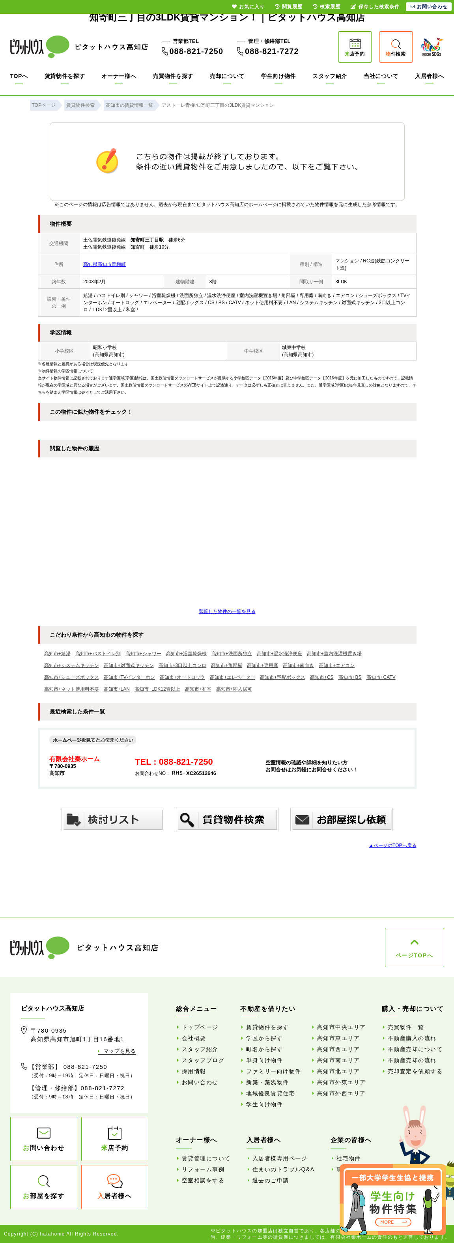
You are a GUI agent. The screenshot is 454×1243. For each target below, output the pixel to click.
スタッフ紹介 (329, 76)
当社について (381, 76)
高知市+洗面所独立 (231, 653)
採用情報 (194, 1071)
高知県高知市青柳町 (104, 264)
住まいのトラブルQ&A (283, 1169)
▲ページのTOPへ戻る (392, 845)
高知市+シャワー (143, 653)
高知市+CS (322, 677)
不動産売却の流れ (412, 1060)
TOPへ (19, 76)
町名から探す (264, 1049)
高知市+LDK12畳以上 (157, 689)
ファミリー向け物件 (273, 1071)
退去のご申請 (270, 1180)
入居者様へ (429, 76)
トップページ (200, 1027)
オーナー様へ (118, 76)
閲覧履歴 (289, 6)
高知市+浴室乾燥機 (186, 653)
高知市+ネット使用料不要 (71, 689)
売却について (227, 76)
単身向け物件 (264, 1060)
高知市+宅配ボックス (282, 677)
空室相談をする (203, 1180)
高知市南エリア (338, 1060)
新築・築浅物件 (267, 1082)
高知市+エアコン (337, 665)
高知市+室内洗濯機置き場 (334, 653)
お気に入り (248, 6)
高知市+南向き (298, 665)
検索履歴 (326, 6)
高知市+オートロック (182, 677)
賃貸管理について (206, 1158)
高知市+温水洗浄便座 (279, 653)
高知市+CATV (381, 677)
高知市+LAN (117, 689)
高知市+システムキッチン (71, 665)
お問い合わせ (200, 1082)
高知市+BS (350, 677)
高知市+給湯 (57, 653)
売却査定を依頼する (415, 1071)
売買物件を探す (173, 76)
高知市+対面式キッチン (129, 665)
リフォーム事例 (203, 1169)
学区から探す (264, 1038)
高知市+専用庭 (262, 665)
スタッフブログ (203, 1060)
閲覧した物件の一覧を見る (227, 611)
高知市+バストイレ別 (98, 653)
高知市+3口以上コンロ (183, 665)
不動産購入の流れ (412, 1038)
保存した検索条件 (375, 6)
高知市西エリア (338, 1049)
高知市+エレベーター (232, 677)
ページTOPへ (414, 955)
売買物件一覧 (406, 1027)
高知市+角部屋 (226, 665)
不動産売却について (415, 1049)
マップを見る (120, 1051)
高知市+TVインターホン (129, 677)
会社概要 (194, 1038)
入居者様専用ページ (280, 1158)
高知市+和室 (198, 689)
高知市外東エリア (341, 1082)
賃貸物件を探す (65, 76)
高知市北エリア (338, 1071)
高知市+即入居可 (234, 689)
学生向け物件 (278, 76)
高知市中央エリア (341, 1027)
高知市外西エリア (341, 1093)
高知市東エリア (338, 1038)
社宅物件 (348, 1158)
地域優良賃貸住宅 (270, 1093)
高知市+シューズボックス (71, 677)
